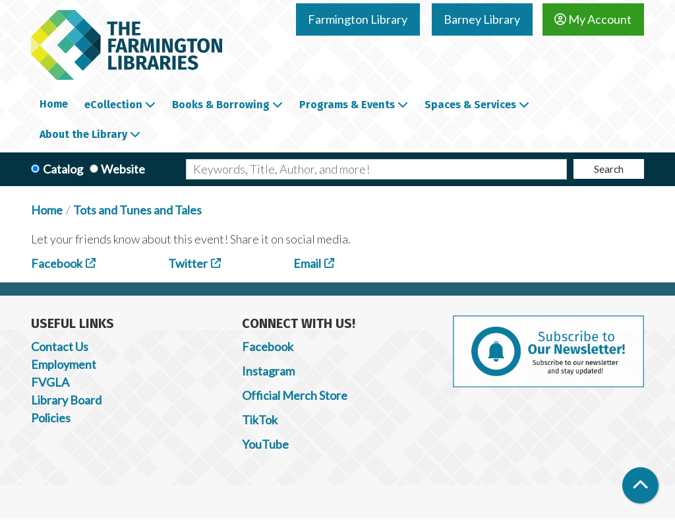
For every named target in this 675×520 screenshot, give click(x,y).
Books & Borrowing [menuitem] (221, 104)
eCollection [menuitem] (113, 104)
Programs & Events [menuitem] (347, 104)
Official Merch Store (294, 395)
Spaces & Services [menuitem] (470, 104)
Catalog (63, 169)
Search (609, 168)
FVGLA (50, 382)
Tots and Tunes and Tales (137, 210)
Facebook (56, 263)
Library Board (66, 400)
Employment (63, 364)
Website (123, 169)
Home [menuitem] (54, 104)
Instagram (268, 371)
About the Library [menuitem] (83, 134)
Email (307, 263)
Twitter (188, 263)
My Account (592, 19)
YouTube (265, 444)
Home (47, 210)
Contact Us (59, 346)
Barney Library (482, 19)
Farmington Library (357, 19)
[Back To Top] (640, 485)
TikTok (260, 419)
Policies (51, 417)
